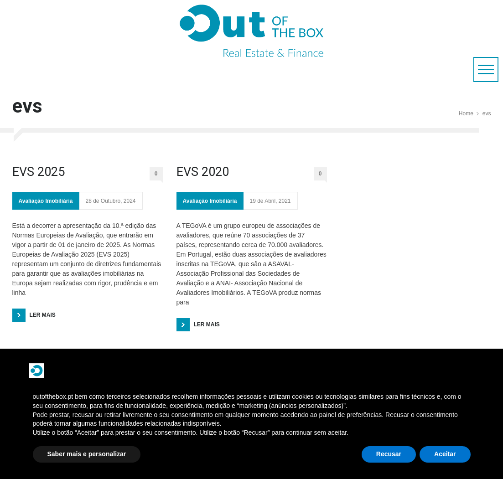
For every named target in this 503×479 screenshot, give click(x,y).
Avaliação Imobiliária (46, 201)
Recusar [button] (388, 454)
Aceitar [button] (445, 454)
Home (466, 113)
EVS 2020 (202, 172)
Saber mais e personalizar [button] (86, 454)
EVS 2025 (38, 172)
